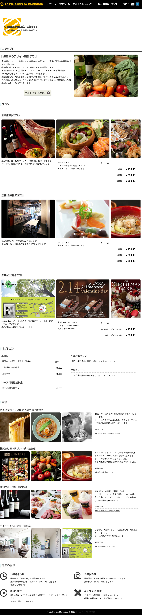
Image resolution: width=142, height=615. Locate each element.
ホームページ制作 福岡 (85, 612)
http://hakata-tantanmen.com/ (107, 433)
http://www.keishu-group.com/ (107, 511)
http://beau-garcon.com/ (105, 546)
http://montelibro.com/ (104, 472)
